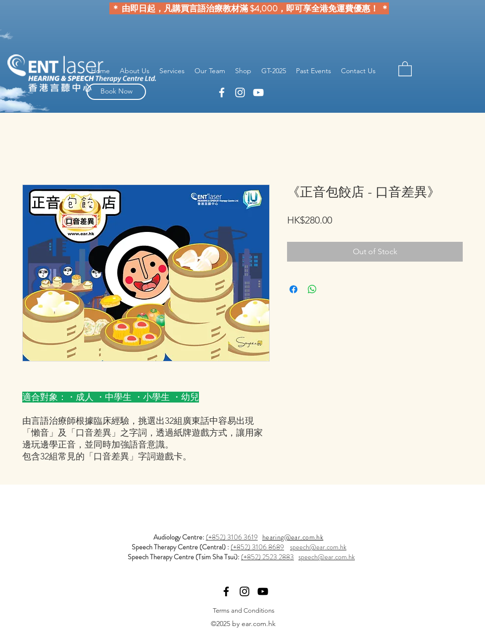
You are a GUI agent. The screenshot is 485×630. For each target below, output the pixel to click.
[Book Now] (116, 92)
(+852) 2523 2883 (267, 557)
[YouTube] (258, 92)
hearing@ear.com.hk (293, 537)
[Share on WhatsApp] (312, 289)
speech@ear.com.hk (318, 547)
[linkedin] (221, 92)
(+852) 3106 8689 (257, 547)
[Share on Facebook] (293, 289)
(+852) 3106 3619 (232, 537)
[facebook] (240, 92)
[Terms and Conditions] (243, 610)
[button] (405, 68)
